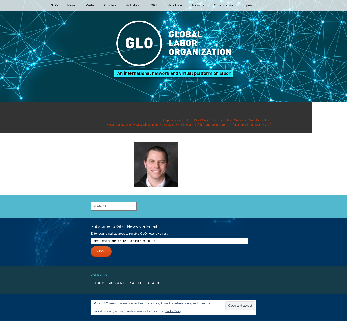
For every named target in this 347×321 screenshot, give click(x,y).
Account (116, 283)
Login (100, 283)
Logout (153, 283)
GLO (54, 5)
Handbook (174, 5)
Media (89, 5)
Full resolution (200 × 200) (253, 124)
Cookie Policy (173, 311)
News (71, 5)
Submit (101, 251)
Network (198, 5)
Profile (135, 283)
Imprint (248, 5)
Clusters (110, 5)
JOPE (153, 5)
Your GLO (99, 275)
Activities (132, 5)
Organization (223, 5)
